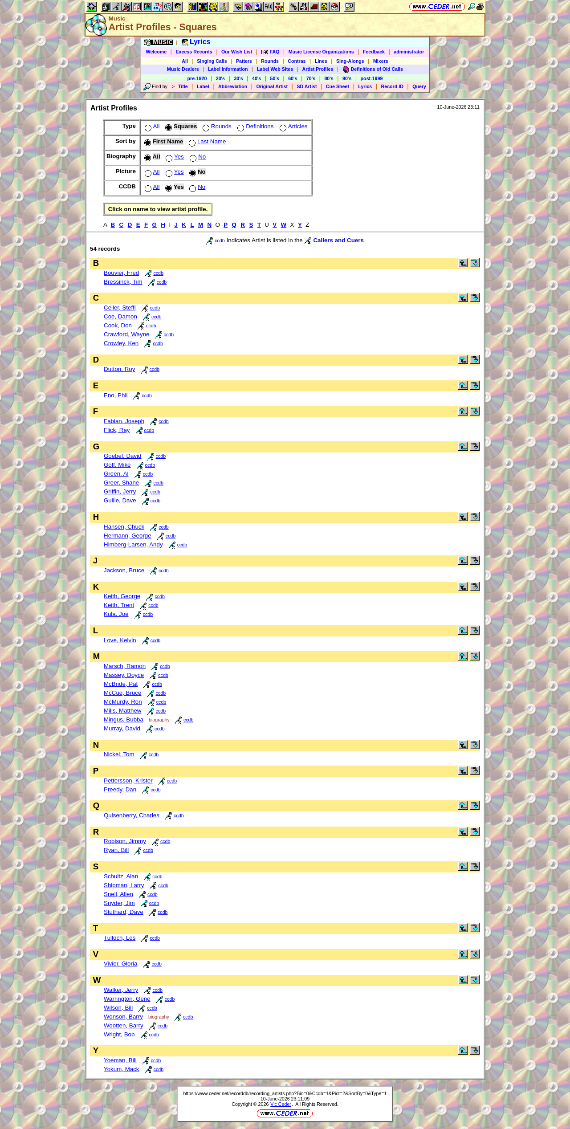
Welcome (156, 51)
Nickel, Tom (119, 754)
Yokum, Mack (121, 1069)
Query (419, 86)
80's (328, 78)
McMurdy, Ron (123, 701)
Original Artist (272, 86)
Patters (244, 61)
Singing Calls (212, 61)
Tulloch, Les (119, 937)
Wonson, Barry (123, 1016)
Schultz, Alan (121, 876)
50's (274, 78)
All (185, 61)
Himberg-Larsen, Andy (133, 544)
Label (203, 86)
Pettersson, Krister (128, 780)
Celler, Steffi (120, 307)
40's (256, 78)
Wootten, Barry (123, 1025)
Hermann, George (127, 535)
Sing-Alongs (350, 61)
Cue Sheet (337, 86)
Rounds (270, 61)
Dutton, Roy (119, 369)
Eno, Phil (115, 395)
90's (346, 78)
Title (183, 86)
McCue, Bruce (122, 692)
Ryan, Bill (116, 850)
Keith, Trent (119, 605)
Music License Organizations (321, 51)
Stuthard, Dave (123, 912)
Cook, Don (118, 325)
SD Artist (307, 86)
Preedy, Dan (120, 789)
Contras (296, 61)
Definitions (254, 126)
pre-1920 (197, 78)
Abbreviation (232, 86)
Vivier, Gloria (120, 963)
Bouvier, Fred (121, 272)
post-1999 (372, 78)
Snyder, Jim (119, 903)
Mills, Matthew (122, 710)
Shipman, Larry (124, 885)
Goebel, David (122, 455)
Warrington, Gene (127, 998)
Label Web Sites (275, 69)
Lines (321, 61)
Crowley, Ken (121, 343)
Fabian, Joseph (124, 421)
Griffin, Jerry (120, 491)
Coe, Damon (120, 316)
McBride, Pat (121, 684)
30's (238, 78)
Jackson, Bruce (124, 570)
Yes (174, 156)
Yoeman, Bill (120, 1060)
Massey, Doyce (124, 675)
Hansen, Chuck (124, 526)
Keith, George (122, 596)
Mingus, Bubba (123, 719)
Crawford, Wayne (126, 334)
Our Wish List (236, 51)
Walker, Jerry (121, 989)
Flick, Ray (117, 430)
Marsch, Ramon (125, 666)
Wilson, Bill (118, 1007)
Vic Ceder (280, 1104)
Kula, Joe (116, 614)
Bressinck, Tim (123, 281)
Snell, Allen (118, 894)
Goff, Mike (117, 464)
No (197, 156)
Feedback (374, 51)
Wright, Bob (119, 1034)
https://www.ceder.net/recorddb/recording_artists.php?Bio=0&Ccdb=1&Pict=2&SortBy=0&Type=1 (285, 1093)
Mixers (380, 61)
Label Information (228, 69)
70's (310, 78)
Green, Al (116, 473)
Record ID (392, 86)
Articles (293, 126)
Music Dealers (183, 69)
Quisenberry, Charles (131, 815)
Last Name (206, 141)
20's (220, 78)
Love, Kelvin (120, 640)
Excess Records (193, 51)
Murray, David (122, 728)
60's (292, 78)
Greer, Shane (121, 482)
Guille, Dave (120, 500)
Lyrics (365, 86)
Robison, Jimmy (125, 841)
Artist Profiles (318, 69)
